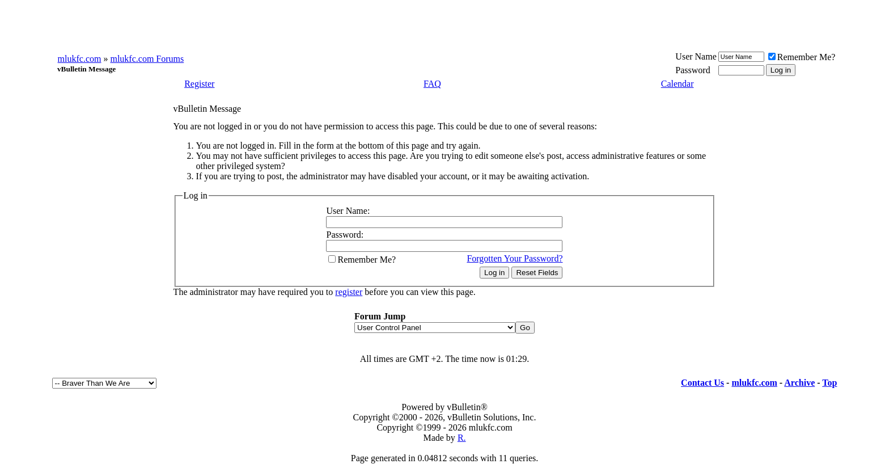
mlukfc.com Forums (147, 59)
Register (199, 83)
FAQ (432, 83)
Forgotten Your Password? (514, 258)
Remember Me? (802, 57)
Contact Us (702, 382)
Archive (799, 382)
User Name (695, 56)
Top (829, 382)
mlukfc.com (79, 59)
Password (692, 70)
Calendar (677, 83)
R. (462, 437)
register (348, 292)
